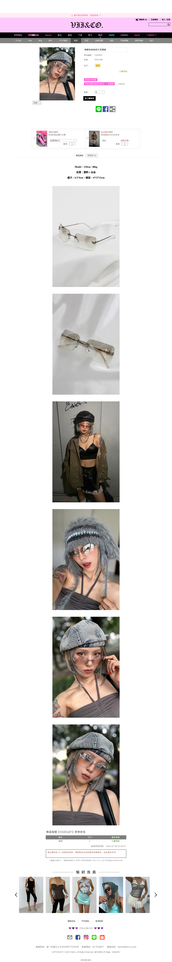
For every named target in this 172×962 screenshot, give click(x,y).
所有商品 (18, 35)
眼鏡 (76, 40)
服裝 (70, 35)
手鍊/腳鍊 (124, 40)
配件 (100, 35)
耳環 (86, 40)
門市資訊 (85, 921)
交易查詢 (154, 20)
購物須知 (71, 921)
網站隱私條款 (86, 960)
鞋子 (90, 35)
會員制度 (99, 921)
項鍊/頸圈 (99, 40)
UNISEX (124, 35)
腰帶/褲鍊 (139, 40)
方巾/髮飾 (63, 40)
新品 (60, 35)
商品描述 (79, 155)
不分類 (18, 40)
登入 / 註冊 (166, 20)
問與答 (92, 155)
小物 (30, 40)
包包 (40, 40)
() (141, 20)
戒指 (112, 40)
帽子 (51, 40)
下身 (80, 35)
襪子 (152, 40)
